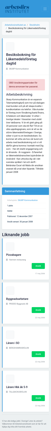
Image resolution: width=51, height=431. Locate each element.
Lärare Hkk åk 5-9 (16, 387)
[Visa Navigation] (45, 9)
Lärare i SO (12, 343)
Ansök (38, 266)
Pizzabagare (13, 254)
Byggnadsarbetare (17, 299)
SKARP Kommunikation (28, 200)
